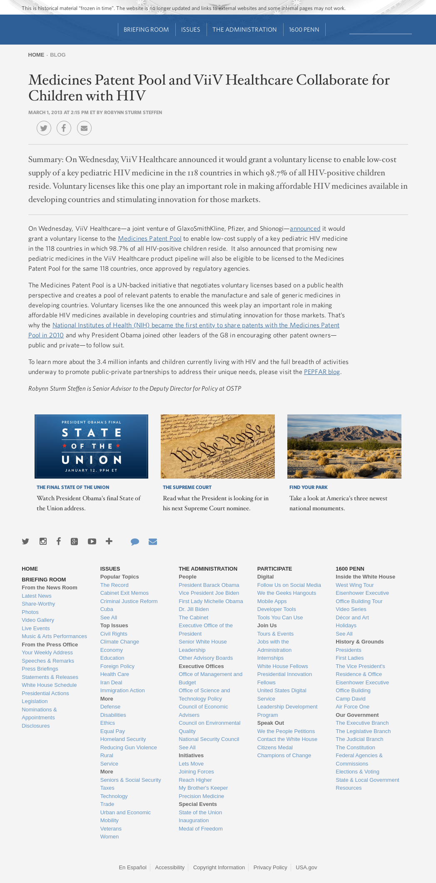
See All (108, 617)
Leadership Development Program (287, 710)
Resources (348, 788)
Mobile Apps (272, 601)
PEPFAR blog (322, 371)
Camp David (351, 699)
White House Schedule (49, 685)
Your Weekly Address (47, 652)
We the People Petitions (286, 731)
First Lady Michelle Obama (211, 601)
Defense (110, 706)
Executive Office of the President (206, 629)
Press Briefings (40, 669)
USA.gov (306, 867)
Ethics (107, 723)
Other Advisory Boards (206, 658)
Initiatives (191, 755)
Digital (265, 577)
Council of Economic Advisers (203, 710)
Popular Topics (119, 577)
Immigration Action (122, 690)
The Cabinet (193, 617)
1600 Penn (304, 29)
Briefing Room (146, 29)
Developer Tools (276, 609)
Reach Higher (195, 780)
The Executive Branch (362, 723)
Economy (111, 650)
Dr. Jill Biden (194, 609)
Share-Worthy (38, 604)
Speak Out (270, 723)
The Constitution (355, 747)
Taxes (107, 788)
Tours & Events (275, 634)
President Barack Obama (209, 585)
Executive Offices (201, 666)
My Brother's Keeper (203, 788)
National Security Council (209, 739)
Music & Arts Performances (54, 636)
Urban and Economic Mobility (125, 816)
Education (112, 658)
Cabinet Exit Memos (124, 593)
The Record (114, 585)
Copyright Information (219, 867)
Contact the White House (287, 739)
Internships (270, 658)
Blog (58, 55)
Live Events (36, 628)
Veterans (111, 829)
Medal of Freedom (201, 829)
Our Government (357, 715)
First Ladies (350, 658)
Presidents (348, 650)
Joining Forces (196, 771)
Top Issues (114, 625)
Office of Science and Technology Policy (204, 694)
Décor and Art (352, 617)
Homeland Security (123, 739)
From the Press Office (50, 644)
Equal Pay (112, 731)
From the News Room (49, 587)
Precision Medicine (201, 796)
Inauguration (194, 820)
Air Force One (352, 706)
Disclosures (36, 726)
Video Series (351, 609)
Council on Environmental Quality (209, 727)
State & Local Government (367, 780)
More (106, 699)
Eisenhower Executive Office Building (362, 686)
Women (109, 836)
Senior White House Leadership (203, 646)
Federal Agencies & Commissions (359, 759)
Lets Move (191, 764)
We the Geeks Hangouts (286, 593)
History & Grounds (360, 642)
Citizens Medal (275, 747)
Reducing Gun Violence (128, 747)
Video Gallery (38, 620)
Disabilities (113, 715)
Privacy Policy (270, 867)
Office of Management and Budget (210, 678)
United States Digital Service (281, 694)
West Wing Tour (355, 585)
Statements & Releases (50, 677)
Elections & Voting (357, 771)
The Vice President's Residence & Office (360, 670)
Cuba (106, 609)
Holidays (346, 625)
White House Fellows (282, 666)
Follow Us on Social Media (289, 585)
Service (109, 764)
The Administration (244, 29)
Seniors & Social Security (130, 780)
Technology (114, 796)
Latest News (37, 596)
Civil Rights (113, 634)
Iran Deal (111, 682)
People (188, 577)
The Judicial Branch (359, 739)
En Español (133, 867)
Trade (107, 804)
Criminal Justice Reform (129, 601)
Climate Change (119, 642)
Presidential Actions (45, 693)
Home (36, 55)
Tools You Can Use (280, 617)
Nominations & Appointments (39, 713)
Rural (106, 755)
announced (305, 228)
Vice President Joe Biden (209, 593)
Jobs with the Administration (274, 646)
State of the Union (200, 812)
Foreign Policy (117, 666)
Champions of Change (284, 755)
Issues (190, 29)
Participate (274, 569)
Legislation (34, 701)
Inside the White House (365, 577)
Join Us (267, 625)
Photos (30, 612)
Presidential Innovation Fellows (284, 678)
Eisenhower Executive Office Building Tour (362, 597)
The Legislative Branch (363, 731)
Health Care (114, 674)
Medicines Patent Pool (150, 238)
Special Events (198, 804)
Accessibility (170, 867)
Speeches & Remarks (48, 661)
